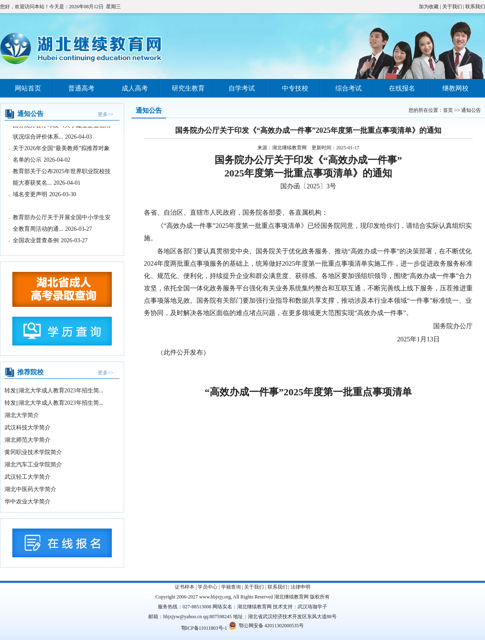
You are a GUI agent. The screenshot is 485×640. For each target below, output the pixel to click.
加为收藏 (429, 6)
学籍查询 (231, 587)
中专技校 (295, 88)
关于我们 (452, 6)
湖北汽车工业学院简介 (33, 464)
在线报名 (402, 88)
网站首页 (28, 88)
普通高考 (81, 88)
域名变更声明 (30, 195)
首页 (448, 110)
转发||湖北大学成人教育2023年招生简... (54, 390)
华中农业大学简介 (28, 502)
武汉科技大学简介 (28, 427)
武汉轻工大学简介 (28, 477)
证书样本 (184, 587)
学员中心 (207, 587)
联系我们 (475, 6)
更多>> (105, 114)
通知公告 (471, 110)
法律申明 (300, 587)
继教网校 (455, 88)
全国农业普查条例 (36, 241)
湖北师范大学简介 (28, 440)
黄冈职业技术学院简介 (33, 452)
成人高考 (135, 88)
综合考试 (348, 88)
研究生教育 (188, 88)
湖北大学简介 (22, 415)
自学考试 (242, 88)
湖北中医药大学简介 (30, 489)
